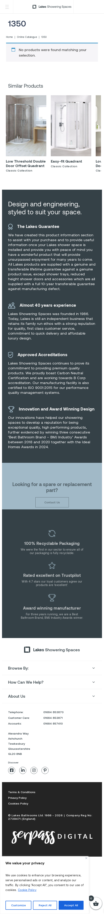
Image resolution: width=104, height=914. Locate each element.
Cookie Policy (27, 890)
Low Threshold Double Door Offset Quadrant (26, 165)
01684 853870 (53, 712)
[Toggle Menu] (6, 7)
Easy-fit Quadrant (66, 163)
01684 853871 (53, 717)
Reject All (45, 905)
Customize (18, 905)
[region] (44, 885)
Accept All (71, 905)
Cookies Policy (18, 803)
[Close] (86, 858)
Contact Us (52, 511)
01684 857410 (53, 723)
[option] (26, 137)
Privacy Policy (17, 797)
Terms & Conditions (21, 792)
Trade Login (88, 7)
